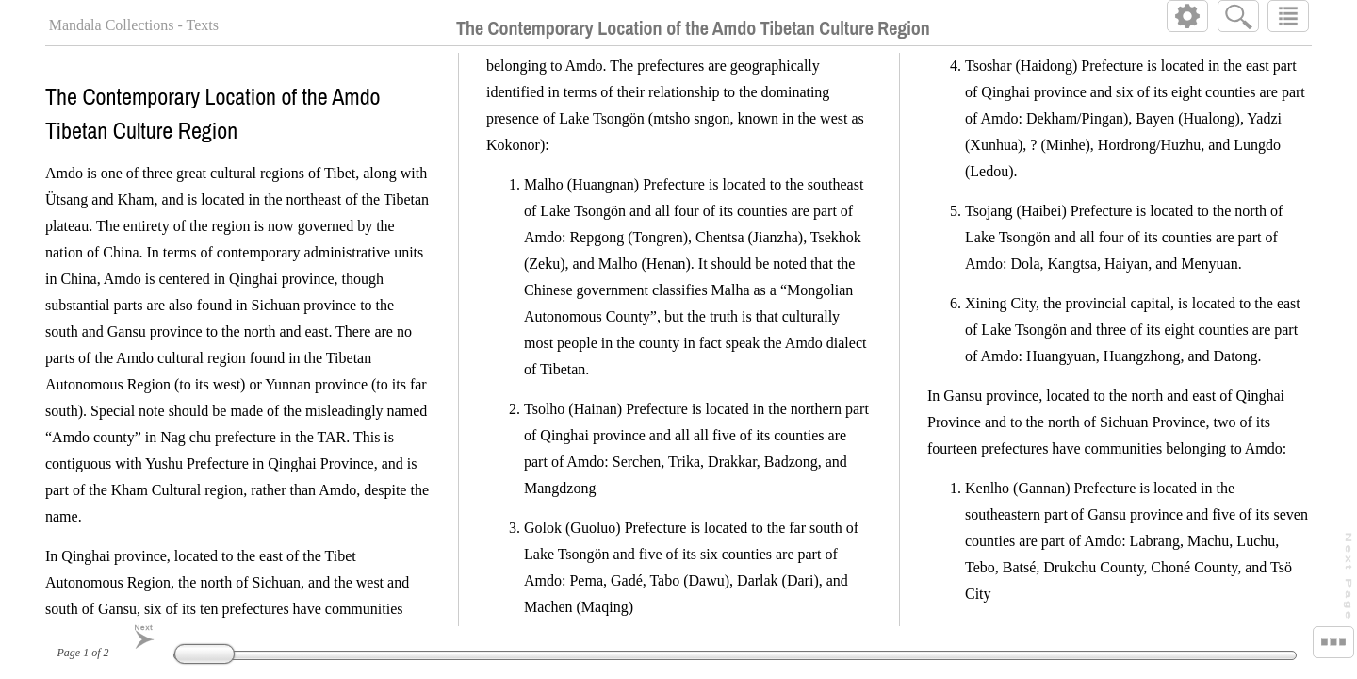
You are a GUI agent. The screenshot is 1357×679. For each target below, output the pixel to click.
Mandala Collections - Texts (134, 25)
